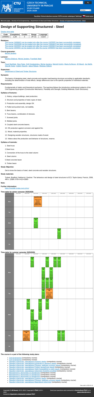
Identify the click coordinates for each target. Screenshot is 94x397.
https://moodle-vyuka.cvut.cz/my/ (17, 188)
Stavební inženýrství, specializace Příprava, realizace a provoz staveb (34, 365)
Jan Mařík (88, 64)
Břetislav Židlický (45, 66)
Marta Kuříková (70, 64)
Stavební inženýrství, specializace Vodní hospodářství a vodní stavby (34, 369)
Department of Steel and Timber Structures (44, 20)
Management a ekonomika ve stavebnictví (24, 373)
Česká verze (87, 16)
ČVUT (36, 390)
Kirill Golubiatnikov (33, 64)
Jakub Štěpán (33, 66)
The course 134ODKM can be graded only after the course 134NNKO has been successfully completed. (43, 44)
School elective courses (49, 16)
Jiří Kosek (14, 390)
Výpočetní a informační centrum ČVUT (22, 394)
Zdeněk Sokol (10, 66)
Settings (79, 16)
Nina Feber (21, 64)
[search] (72, 3)
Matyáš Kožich (58, 64)
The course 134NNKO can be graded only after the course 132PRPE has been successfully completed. (43, 42)
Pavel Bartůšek (10, 64)
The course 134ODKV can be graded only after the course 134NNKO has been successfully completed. (43, 46)
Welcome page (5, 20)
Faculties (37, 16)
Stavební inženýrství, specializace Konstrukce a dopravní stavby (32, 363)
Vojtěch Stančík (21, 66)
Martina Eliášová (11, 59)
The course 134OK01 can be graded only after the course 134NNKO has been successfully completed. (43, 48)
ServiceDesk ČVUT (81, 390)
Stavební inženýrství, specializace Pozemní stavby (27, 361)
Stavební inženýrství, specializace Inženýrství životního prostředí (33, 371)
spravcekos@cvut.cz (84, 392)
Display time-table (7, 32)
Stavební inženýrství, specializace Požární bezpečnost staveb (32, 367)
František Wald (35, 59)
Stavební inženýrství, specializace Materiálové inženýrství (30, 382)
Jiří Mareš (80, 64)
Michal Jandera (10, 53)
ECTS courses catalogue (66, 16)
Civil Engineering (15, 358)
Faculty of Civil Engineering (20, 20)
